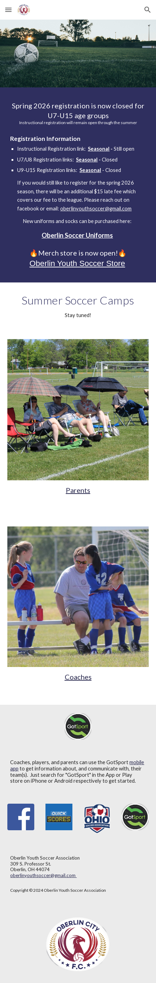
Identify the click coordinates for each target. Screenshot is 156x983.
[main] (77, 113)
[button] (8, 9)
